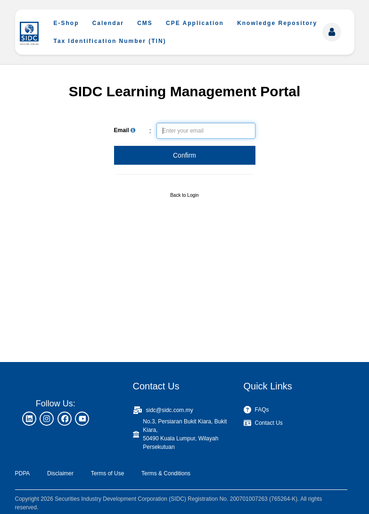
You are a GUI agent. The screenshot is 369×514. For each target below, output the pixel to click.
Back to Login (184, 195)
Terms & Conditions (165, 473)
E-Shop (66, 23)
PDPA (22, 473)
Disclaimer (60, 473)
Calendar (108, 23)
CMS (145, 23)
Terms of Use (107, 473)
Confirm (184, 155)
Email (124, 130)
